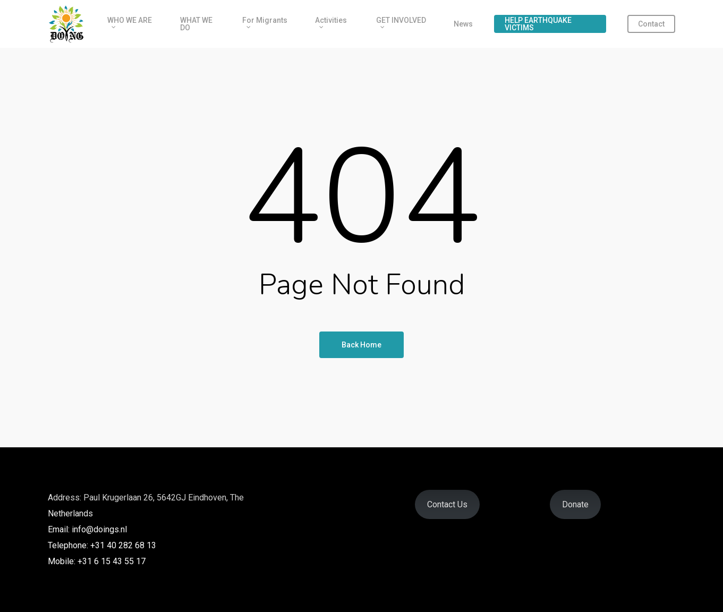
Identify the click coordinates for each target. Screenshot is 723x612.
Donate (575, 504)
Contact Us (447, 504)
